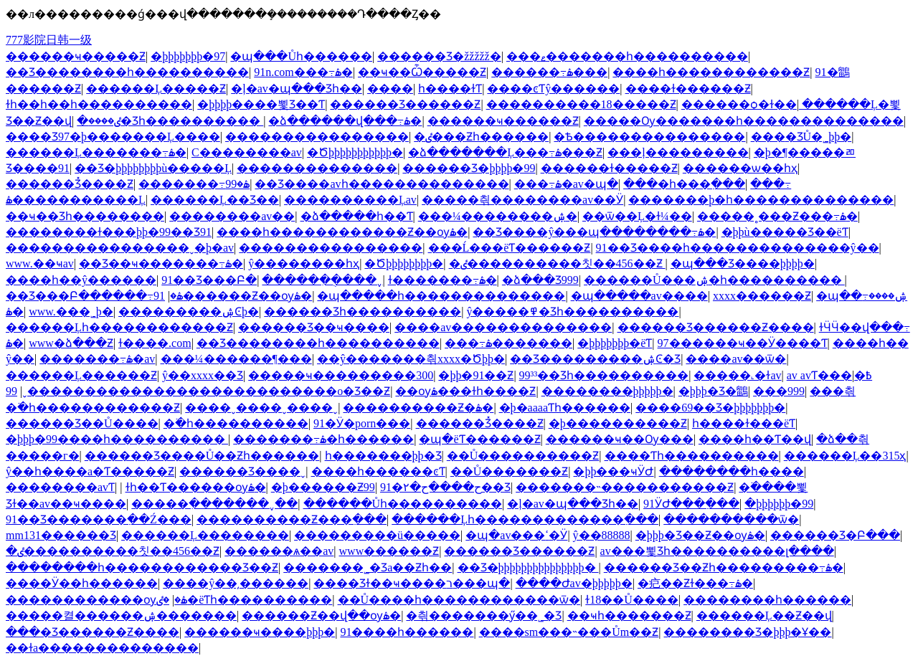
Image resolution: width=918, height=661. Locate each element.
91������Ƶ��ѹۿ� (232, 296)
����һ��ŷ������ (81, 280)
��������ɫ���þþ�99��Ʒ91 (109, 232)
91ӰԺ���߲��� (691, 504)
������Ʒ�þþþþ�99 (468, 168)
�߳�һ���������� (236, 423)
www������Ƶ (389, 551)
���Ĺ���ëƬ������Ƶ (509, 248)
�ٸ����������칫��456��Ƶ (557, 263)
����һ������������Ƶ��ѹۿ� (342, 232)
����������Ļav (350, 200)
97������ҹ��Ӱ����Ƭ (743, 343)
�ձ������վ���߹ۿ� (345, 121)
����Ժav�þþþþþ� (574, 583)
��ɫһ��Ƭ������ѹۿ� (196, 487)
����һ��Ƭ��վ (755, 439)
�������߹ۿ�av (97, 359)
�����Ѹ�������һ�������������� (744, 121)
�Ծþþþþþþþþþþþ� (355, 152)
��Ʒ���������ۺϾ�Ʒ (595, 359)
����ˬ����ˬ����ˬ (261, 407)
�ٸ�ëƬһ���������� (244, 600)
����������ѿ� (731, 519)
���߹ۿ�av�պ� (566, 184)
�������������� (317, 168)
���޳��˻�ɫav (737, 375)
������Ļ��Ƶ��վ (764, 615)
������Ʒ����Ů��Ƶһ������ (202, 456)
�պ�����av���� (639, 296)
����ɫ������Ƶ (688, 88)
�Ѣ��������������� (649, 136)
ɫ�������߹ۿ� (442, 280)
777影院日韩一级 (49, 40)
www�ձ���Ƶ (71, 343)
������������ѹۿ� (96, 600)
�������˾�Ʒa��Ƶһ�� (367, 567)
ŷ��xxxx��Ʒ (202, 375)
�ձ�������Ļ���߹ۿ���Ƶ (505, 152)
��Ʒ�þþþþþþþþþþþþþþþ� (528, 567)
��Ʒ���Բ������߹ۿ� (94, 296)
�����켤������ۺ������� (121, 615)
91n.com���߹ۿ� (303, 72)
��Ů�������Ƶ (509, 471)
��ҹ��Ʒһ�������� (85, 216)
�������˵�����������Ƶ (625, 487)
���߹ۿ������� (508, 343)
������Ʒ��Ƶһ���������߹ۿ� (723, 567)
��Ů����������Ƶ (523, 456)
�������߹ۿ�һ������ (323, 439)
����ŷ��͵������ (235, 583)
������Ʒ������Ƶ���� (715, 327)
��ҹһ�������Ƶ (629, 615)
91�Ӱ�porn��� (361, 423)
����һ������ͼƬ (378, 471)
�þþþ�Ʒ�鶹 (713, 391)
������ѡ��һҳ (740, 168)
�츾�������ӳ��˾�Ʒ (484, 615)
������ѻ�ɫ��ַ (739, 104)
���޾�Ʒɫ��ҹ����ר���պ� (411, 583)
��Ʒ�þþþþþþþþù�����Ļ (153, 168)
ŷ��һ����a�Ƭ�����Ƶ (90, 471)
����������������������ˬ (151, 391)
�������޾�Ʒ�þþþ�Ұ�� (747, 632)
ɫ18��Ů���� (631, 600)
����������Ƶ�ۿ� (418, 407)
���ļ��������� (677, 152)
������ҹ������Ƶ (503, 121)
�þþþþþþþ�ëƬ (614, 343)
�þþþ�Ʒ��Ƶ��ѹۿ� (700, 535)
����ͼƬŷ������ (553, 88)
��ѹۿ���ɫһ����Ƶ (465, 391)
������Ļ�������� (205, 535)
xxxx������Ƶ (762, 296)
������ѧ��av (278, 551)
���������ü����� (377, 535)
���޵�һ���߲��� (684, 184)
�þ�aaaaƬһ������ (564, 407)
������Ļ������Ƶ (81, 375)
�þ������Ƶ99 (323, 487)
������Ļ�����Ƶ (156, 88)
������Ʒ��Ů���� (82, 423)
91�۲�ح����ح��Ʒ (445, 487)
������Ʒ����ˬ (242, 471)
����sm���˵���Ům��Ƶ (569, 632)
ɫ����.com (154, 343)
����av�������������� (503, 327)
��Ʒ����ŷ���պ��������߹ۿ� (594, 232)
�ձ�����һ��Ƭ (357, 216)
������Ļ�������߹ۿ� (96, 152)
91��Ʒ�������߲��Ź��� (98, 519)
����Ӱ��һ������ (82, 583)
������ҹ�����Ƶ (76, 56)
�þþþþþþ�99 (778, 504)
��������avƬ (60, 487)
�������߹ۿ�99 (194, 184)
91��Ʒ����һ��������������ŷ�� (737, 248)
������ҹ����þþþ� (259, 632)
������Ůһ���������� (403, 504)
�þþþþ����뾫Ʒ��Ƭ (261, 104)
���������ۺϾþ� (188, 311)
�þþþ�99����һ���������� (117, 439)
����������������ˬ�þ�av (120, 248)
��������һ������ (767, 600)
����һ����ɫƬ (450, 88)
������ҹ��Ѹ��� (620, 439)
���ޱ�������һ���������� (627, 56)
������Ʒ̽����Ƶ (69, 184)
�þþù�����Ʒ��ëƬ (784, 232)
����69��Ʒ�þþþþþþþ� (710, 407)
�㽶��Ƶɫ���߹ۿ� (695, 583)
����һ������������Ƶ (711, 72)
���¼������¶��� (236, 359)
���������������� (317, 136)
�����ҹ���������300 (340, 375)
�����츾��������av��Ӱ (522, 200)
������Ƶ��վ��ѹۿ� (321, 615)
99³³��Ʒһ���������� (604, 375)
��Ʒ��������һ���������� (127, 72)
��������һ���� (731, 471)
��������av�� (232, 216)
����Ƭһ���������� (692, 456)
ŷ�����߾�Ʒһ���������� (572, 311)
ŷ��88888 (601, 535)
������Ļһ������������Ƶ (119, 327)
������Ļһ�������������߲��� (525, 519)
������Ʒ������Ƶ (405, 104)
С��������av (246, 152)
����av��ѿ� (736, 359)
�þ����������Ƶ (618, 423)
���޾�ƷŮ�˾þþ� (801, 136)
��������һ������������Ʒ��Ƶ (142, 567)
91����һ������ (406, 632)
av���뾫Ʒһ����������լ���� (717, 551)
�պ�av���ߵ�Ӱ (516, 535)
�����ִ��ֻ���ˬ (322, 280)
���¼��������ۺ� (497, 216)
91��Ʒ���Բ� (209, 280)
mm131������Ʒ (61, 535)
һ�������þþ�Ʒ (383, 456)
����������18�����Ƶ (581, 104)
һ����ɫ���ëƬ (743, 423)
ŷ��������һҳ (303, 263)
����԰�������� (390, 88)
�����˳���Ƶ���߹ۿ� (777, 216)
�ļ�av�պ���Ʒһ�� (296, 88)
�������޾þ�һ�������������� (761, 200)
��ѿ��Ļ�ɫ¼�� (637, 216)
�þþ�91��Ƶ (476, 375)
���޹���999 (779, 391)
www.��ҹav (40, 263)
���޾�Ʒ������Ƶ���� (92, 632)
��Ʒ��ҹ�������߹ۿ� (161, 263)
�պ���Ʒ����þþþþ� (743, 263)
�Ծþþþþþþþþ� (403, 263)
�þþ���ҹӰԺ (613, 471)
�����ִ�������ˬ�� (214, 504)
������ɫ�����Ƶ (609, 168)
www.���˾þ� (71, 311)
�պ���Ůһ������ (301, 56)
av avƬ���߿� (829, 375)
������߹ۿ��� (549, 72)
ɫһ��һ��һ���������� (99, 104)
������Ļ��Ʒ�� (215, 200)
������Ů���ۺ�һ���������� (714, 280)
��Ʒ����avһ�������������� (381, 184)
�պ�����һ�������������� (441, 296)
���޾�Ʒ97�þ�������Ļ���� (113, 136)
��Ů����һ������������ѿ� (459, 600)
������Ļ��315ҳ (845, 456)
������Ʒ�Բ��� (835, 535)
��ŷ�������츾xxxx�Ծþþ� (411, 359)
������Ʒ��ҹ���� (313, 327)
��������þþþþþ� (607, 391)
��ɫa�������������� (102, 648)
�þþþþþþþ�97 (188, 56)
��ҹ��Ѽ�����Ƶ (422, 72)
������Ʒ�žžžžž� (439, 56)
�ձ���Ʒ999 (540, 280)
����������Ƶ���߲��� (292, 519)
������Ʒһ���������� (362, 311)
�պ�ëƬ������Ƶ (479, 439)
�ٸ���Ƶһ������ (481, 136)
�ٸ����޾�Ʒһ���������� (170, 121)
